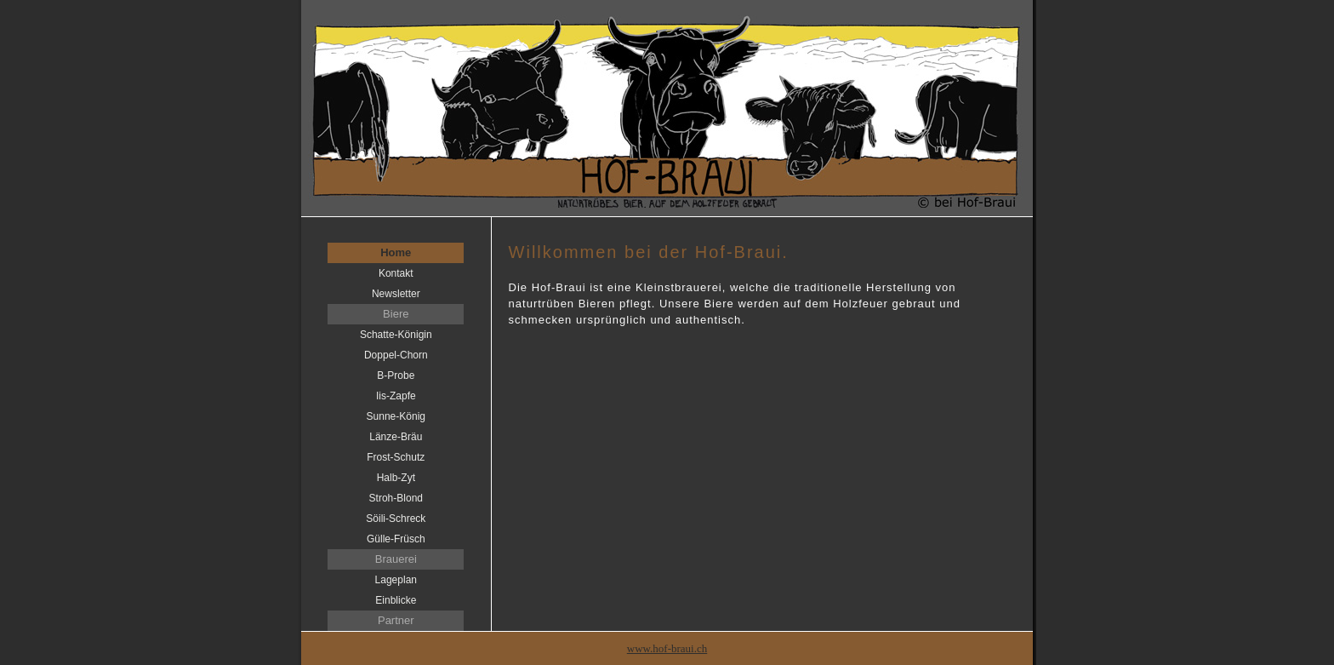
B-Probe (395, 375)
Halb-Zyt (396, 478)
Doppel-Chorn (396, 355)
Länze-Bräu (395, 437)
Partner (396, 620)
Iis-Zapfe (396, 396)
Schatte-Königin (396, 335)
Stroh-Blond (396, 498)
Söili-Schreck (395, 519)
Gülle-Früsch (396, 539)
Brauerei (396, 559)
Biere (395, 313)
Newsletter (396, 294)
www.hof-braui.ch (667, 648)
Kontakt (396, 273)
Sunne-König (396, 416)
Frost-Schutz (396, 457)
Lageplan (396, 580)
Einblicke (395, 600)
